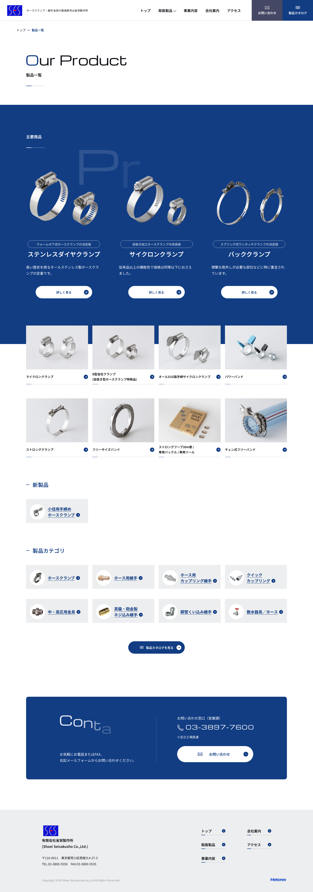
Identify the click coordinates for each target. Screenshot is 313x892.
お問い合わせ (228, 754)
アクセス (234, 10)
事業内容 (191, 10)
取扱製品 (167, 10)
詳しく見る (72, 292)
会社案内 (212, 10)
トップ (145, 10)
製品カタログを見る (163, 647)
